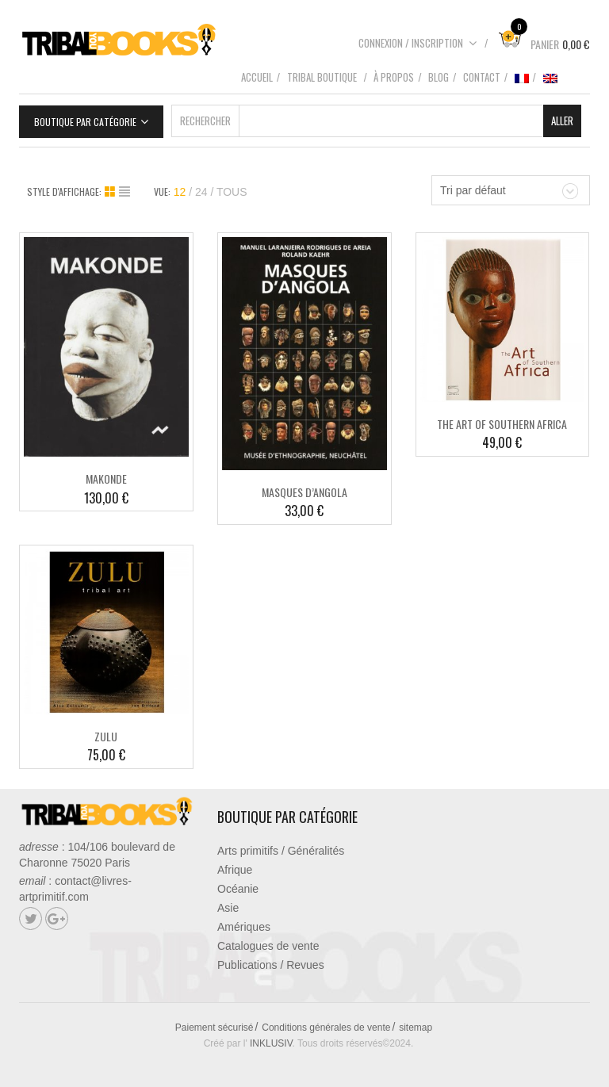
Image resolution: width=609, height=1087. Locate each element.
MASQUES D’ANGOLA (304, 492)
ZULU (105, 736)
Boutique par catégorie (85, 121)
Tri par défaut (473, 190)
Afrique (234, 869)
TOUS (231, 192)
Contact (481, 77)
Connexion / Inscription (417, 43)
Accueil (257, 77)
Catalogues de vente (268, 946)
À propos (393, 77)
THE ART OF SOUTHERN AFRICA (502, 423)
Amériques (243, 927)
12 (180, 192)
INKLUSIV (271, 1043)
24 (201, 192)
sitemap (415, 1027)
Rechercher (205, 120)
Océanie (238, 888)
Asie (228, 907)
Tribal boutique (322, 77)
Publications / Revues (270, 965)
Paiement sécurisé (214, 1027)
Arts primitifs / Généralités (280, 850)
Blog (438, 77)
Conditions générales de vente (326, 1027)
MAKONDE (106, 478)
